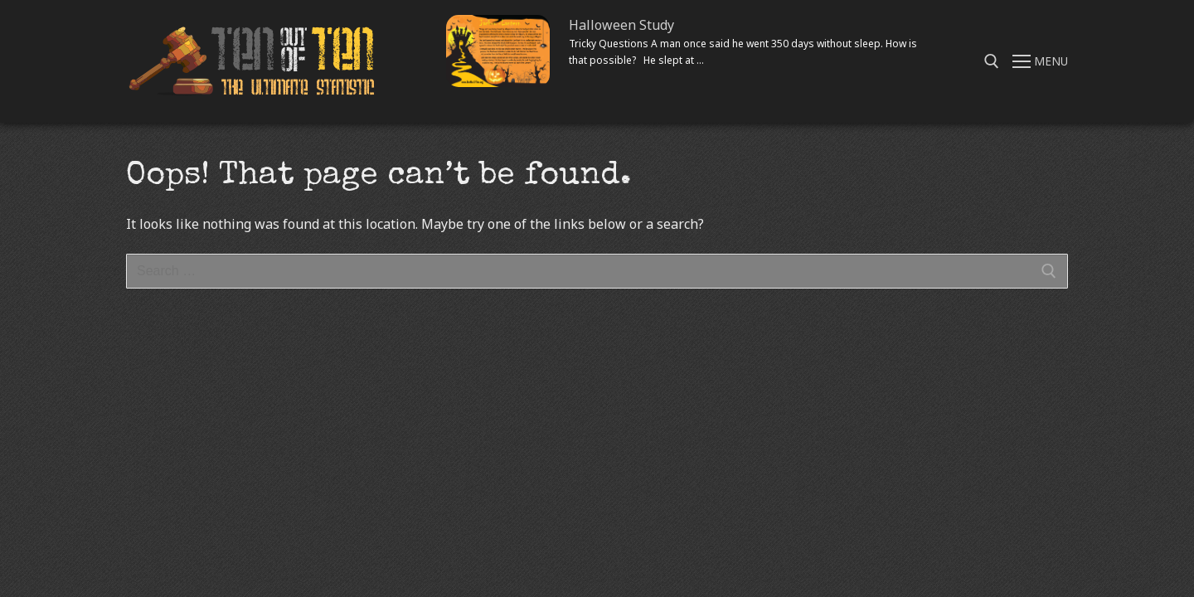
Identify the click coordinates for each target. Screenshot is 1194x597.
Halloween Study (621, 25)
